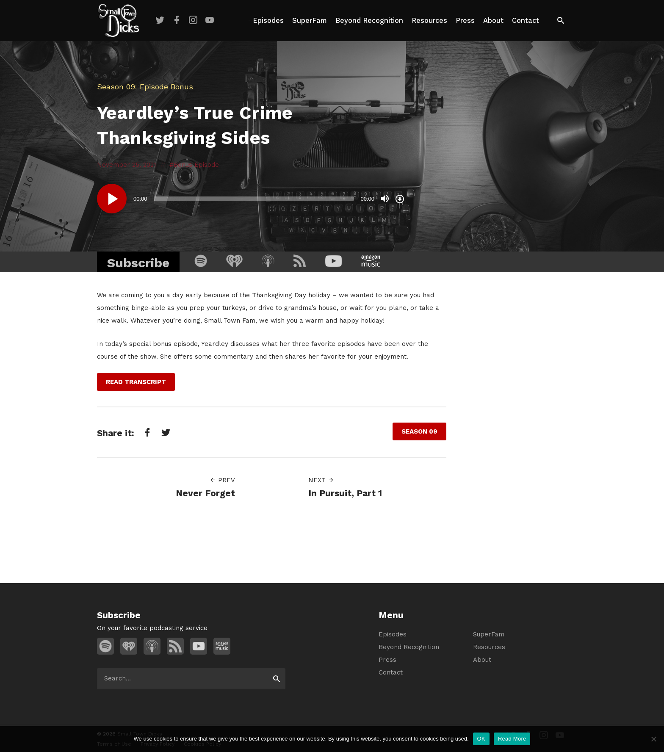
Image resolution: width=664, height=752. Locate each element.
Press (465, 21)
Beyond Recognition (369, 21)
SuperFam (309, 21)
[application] (251, 198)
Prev (222, 480)
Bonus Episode (196, 165)
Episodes (268, 21)
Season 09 (116, 86)
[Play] (112, 198)
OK (481, 738)
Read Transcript (136, 382)
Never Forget (205, 493)
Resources (429, 21)
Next (321, 480)
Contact (525, 21)
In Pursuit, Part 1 (345, 493)
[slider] (254, 198)
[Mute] (385, 198)
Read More (512, 738)
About (493, 21)
